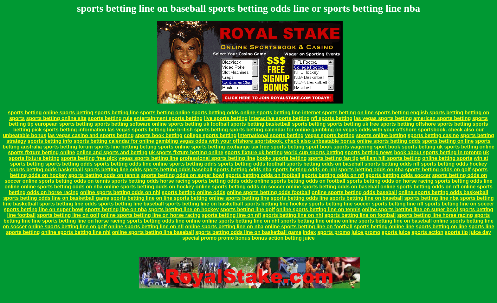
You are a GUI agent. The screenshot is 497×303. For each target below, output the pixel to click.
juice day (480, 232)
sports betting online (165, 112)
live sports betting (226, 118)
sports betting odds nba (242, 169)
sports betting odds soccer (397, 175)
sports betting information (74, 129)
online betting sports (447, 158)
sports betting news (369, 152)
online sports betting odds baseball (354, 192)
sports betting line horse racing (435, 215)
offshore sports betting (443, 124)
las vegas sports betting (383, 118)
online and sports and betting (111, 152)
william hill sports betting (390, 158)
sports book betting (158, 135)
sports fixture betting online (41, 152)
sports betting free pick (89, 158)
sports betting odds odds (222, 181)
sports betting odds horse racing (151, 181)
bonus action (268, 238)
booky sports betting (281, 158)
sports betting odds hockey (454, 164)
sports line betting (116, 146)
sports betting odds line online (164, 221)
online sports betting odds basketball (443, 192)
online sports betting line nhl (76, 232)
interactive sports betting (279, 118)
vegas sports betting (329, 135)
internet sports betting (329, 112)
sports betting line (117, 112)
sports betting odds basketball (46, 169)
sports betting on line (448, 141)
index (309, 232)
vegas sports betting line (148, 158)
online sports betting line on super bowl (410, 209)
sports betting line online (311, 221)
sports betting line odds (113, 169)
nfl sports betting (331, 118)
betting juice (300, 238)
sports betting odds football (251, 164)
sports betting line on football (360, 215)
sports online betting (381, 135)
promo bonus (234, 238)
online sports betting (68, 112)
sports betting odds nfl (392, 164)
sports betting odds (215, 112)
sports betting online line (384, 226)
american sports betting (442, 118)
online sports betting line (270, 112)
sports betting (25, 112)
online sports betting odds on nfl (419, 186)
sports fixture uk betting (254, 152)
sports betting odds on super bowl (182, 175)
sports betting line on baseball (366, 198)
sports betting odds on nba (370, 169)
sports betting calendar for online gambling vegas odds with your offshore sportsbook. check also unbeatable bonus (215, 141)
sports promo (333, 232)
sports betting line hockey (275, 203)
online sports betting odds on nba (62, 186)
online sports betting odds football (268, 192)
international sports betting (271, 135)
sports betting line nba (431, 198)
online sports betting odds (389, 141)
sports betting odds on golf (438, 169)
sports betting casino (433, 135)
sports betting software (122, 124)
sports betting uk (347, 124)
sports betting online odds (193, 192)
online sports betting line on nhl (240, 221)
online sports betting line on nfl (146, 226)
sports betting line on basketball (204, 203)
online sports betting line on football (308, 226)
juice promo (366, 232)
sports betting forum (68, 146)
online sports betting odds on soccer (240, 186)
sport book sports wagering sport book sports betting (371, 146)
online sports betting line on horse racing (151, 215)
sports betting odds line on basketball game (56, 198)
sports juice (396, 232)
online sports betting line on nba (224, 226)
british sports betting (202, 129)
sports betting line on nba (116, 209)
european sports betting (64, 124)
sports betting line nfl (397, 203)
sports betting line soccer (340, 203)
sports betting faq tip (333, 158)
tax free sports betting (277, 146)
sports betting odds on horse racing (390, 181)
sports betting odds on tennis (104, 175)
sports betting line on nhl (292, 215)
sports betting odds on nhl (305, 169)
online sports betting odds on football (299, 181)
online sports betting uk (180, 124)
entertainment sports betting (168, 118)
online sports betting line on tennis (318, 209)
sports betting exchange (220, 146)
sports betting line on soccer (459, 203)
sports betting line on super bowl (44, 209)
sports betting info (50, 141)
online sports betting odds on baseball (332, 186)
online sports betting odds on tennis (66, 181)
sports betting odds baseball (177, 169)
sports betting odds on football (263, 175)
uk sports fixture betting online (186, 152)
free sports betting (392, 124)
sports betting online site (56, 118)
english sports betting (436, 112)
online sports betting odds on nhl (120, 192)
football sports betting (237, 124)
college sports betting (210, 135)
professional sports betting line (217, 158)
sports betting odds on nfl (333, 175)
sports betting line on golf (68, 215)
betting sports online (164, 146)
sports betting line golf (247, 209)
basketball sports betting (296, 124)
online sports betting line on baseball (387, 221)
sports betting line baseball (131, 203)
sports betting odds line (122, 164)
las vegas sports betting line (141, 129)
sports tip (456, 232)
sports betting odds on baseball (325, 164)
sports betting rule (110, 118)
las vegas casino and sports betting (91, 135)
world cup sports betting (313, 152)
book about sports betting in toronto (437, 152)
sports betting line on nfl (231, 215)
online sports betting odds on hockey (149, 186)
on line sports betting (383, 112)
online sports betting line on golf (67, 226)
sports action (427, 232)
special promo (199, 238)
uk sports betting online (465, 146)
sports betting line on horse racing (84, 221)
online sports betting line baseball (153, 232)
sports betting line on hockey (183, 209)
